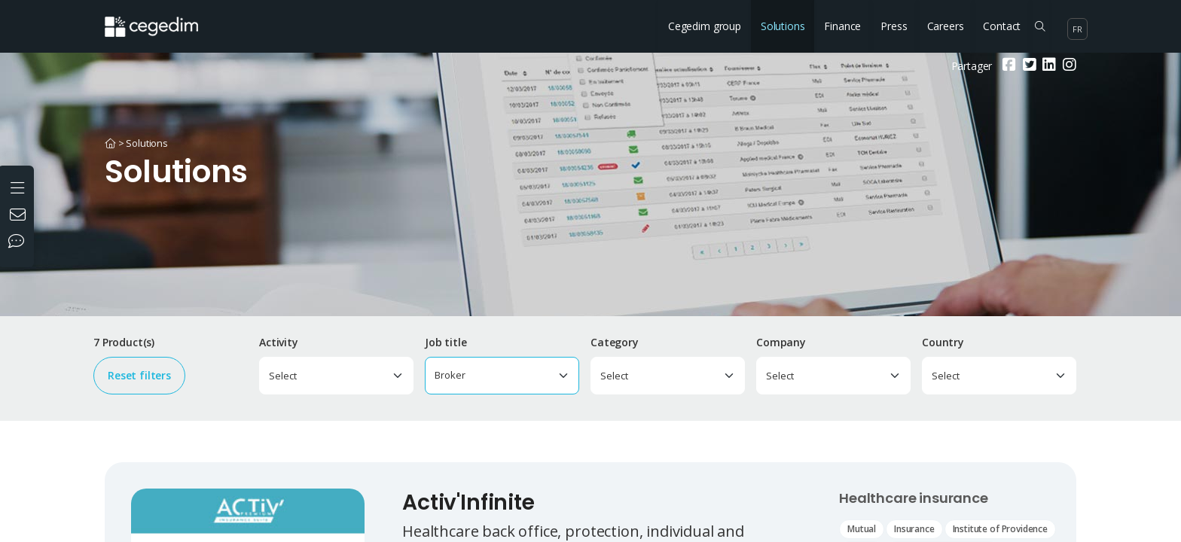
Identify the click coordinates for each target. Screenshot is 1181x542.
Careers (945, 26)
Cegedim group (704, 26)
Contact (1002, 26)
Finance (842, 26)
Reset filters (139, 375)
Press (893, 26)
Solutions (783, 26)
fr (1077, 29)
